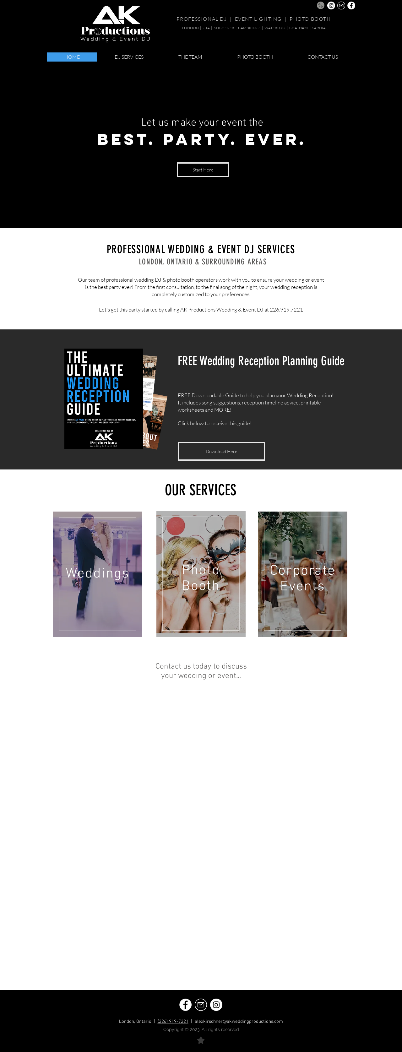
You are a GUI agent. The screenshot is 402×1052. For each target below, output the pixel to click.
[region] (97, 574)
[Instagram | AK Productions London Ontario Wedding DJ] (331, 5)
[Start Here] (203, 169)
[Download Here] (221, 451)
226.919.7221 (286, 309)
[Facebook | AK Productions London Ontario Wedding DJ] (351, 5)
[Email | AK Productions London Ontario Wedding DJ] (341, 5)
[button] (129, 57)
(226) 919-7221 (173, 1021)
